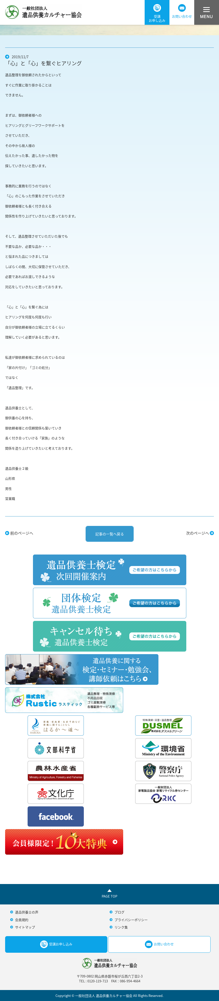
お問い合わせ (182, 11)
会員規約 (21, 919)
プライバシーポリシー (131, 919)
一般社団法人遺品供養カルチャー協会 (43, 11)
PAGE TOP (109, 896)
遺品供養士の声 (26, 912)
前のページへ (21, 533)
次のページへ (197, 533)
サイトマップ (25, 927)
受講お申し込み (157, 13)
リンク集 (121, 927)
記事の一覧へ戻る (109, 533)
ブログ (119, 912)
